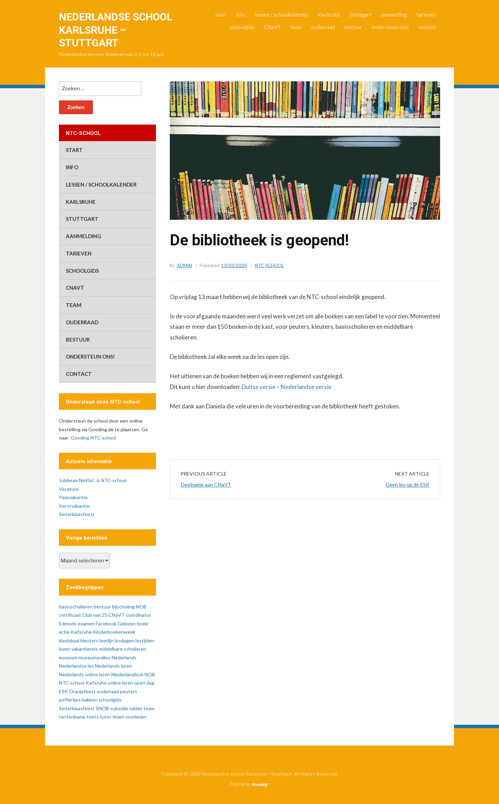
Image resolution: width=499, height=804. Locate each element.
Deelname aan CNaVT (206, 484)
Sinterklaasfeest (77, 514)
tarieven (426, 14)
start (221, 14)
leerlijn (106, 640)
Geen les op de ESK (407, 484)
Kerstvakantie (74, 506)
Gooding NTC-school (93, 438)
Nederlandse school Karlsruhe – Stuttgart (115, 30)
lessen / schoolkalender (281, 14)
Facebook (106, 623)
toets (93, 717)
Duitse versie (258, 386)
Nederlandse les (76, 666)
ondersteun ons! (390, 27)
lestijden (144, 640)
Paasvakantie (73, 497)
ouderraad (323, 27)
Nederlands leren (113, 666)
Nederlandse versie (306, 386)
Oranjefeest (82, 691)
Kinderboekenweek (114, 632)
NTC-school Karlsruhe (83, 683)
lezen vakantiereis (78, 649)
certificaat (70, 615)
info (240, 14)
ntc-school (269, 265)
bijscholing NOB (129, 606)
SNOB (102, 708)
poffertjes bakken (78, 700)
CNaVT (272, 27)
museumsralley (94, 657)
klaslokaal (69, 640)
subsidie (119, 708)
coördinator (138, 615)
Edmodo (68, 623)
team (296, 27)
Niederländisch (127, 674)
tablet (135, 708)
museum (68, 657)
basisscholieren (76, 606)
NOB (150, 674)
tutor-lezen (112, 717)
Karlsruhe (329, 14)
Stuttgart (360, 14)
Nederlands (124, 657)
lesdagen (124, 640)
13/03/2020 (234, 265)
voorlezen (136, 717)
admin (184, 265)
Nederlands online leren (84, 674)
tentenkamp (72, 717)
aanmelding (394, 14)
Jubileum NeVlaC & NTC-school (92, 480)
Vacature (69, 489)
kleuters (89, 640)
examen (86, 623)
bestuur (353, 27)
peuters (128, 691)
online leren (120, 683)
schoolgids (242, 27)
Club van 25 (94, 615)
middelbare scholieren (122, 649)
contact (427, 27)
